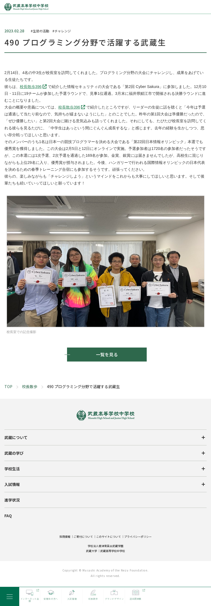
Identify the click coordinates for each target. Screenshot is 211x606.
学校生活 (12, 468)
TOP (8, 386)
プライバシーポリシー (138, 536)
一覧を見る (107, 354)
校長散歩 (29, 386)
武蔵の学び (14, 453)
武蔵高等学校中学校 (112, 551)
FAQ (8, 515)
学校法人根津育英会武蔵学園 (105, 546)
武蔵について (15, 437)
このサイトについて (108, 536)
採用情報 (64, 536)
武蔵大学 (91, 551)
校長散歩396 (30, 86)
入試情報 (12, 484)
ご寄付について (83, 536)
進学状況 (12, 500)
